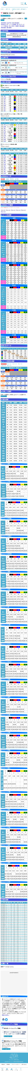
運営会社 (3, 1064)
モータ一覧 (12, 1056)
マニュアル (11, 1059)
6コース (3, 211)
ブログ (11, 1058)
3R (4, 96)
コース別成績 (12, 24)
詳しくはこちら (8, 1036)
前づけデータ (20, 24)
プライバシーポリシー (16, 1064)
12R (5, 126)
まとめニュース (15, 1057)
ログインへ (4, 396)
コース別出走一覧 (6, 26)
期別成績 (3, 27)
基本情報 (3, 23)
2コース (8, 210)
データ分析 (12, 1055)
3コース (13, 210)
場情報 (11, 1057)
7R (4, 125)
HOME (2, 9)
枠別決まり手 (4, 24)
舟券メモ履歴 (15, 26)
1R (4, 103)
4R (4, 166)
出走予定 (9, 23)
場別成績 (21, 26)
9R (4, 128)
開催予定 (16, 1056)
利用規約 (8, 1064)
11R (5, 98)
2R (4, 100)
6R (4, 107)
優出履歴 (9, 27)
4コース (18, 210)
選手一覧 (8, 9)
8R (4, 101)
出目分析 (16, 1055)
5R (4, 130)
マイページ (16, 1058)
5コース (23, 210)
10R (5, 105)
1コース (3, 210)
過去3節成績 (15, 23)
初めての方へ (5, 1015)
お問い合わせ (16, 1059)
